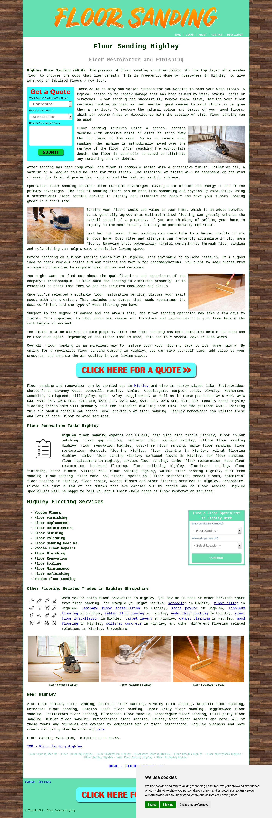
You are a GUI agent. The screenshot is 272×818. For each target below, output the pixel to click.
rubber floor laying (124, 613)
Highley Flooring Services (65, 502)
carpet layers (139, 618)
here (100, 729)
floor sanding (171, 445)
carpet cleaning (194, 618)
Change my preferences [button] (194, 804)
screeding (177, 603)
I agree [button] (152, 804)
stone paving (184, 608)
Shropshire (233, 481)
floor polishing (149, 466)
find (42, 704)
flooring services (177, 481)
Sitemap (30, 782)
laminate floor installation (111, 608)
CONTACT (217, 34)
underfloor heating (189, 613)
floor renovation (97, 445)
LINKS (190, 34)
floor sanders (193, 719)
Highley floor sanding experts (92, 435)
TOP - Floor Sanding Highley (54, 746)
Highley (141, 386)
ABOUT (203, 34)
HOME (178, 34)
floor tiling (226, 603)
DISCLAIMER (235, 34)
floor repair (93, 481)
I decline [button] (168, 804)
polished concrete (123, 624)
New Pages (45, 782)
